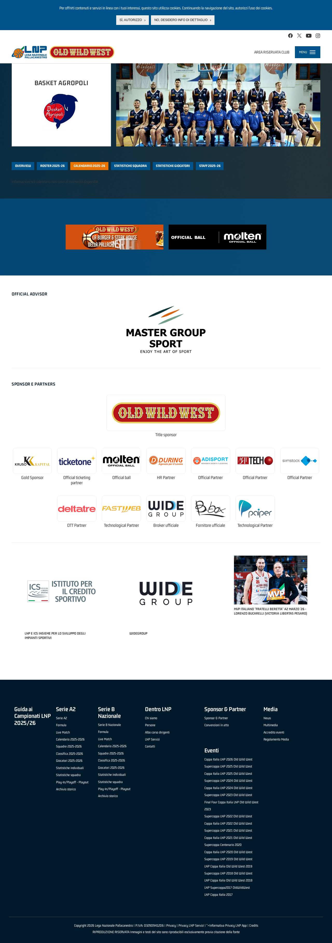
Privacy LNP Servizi (191, 925)
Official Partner (210, 477)
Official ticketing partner (76, 480)
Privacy (171, 925)
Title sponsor (166, 434)
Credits (253, 925)
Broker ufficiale (166, 525)
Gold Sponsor (32, 477)
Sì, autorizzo (131, 20)
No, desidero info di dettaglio (181, 20)
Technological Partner (121, 525)
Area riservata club (271, 52)
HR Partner (166, 477)
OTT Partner (76, 525)
